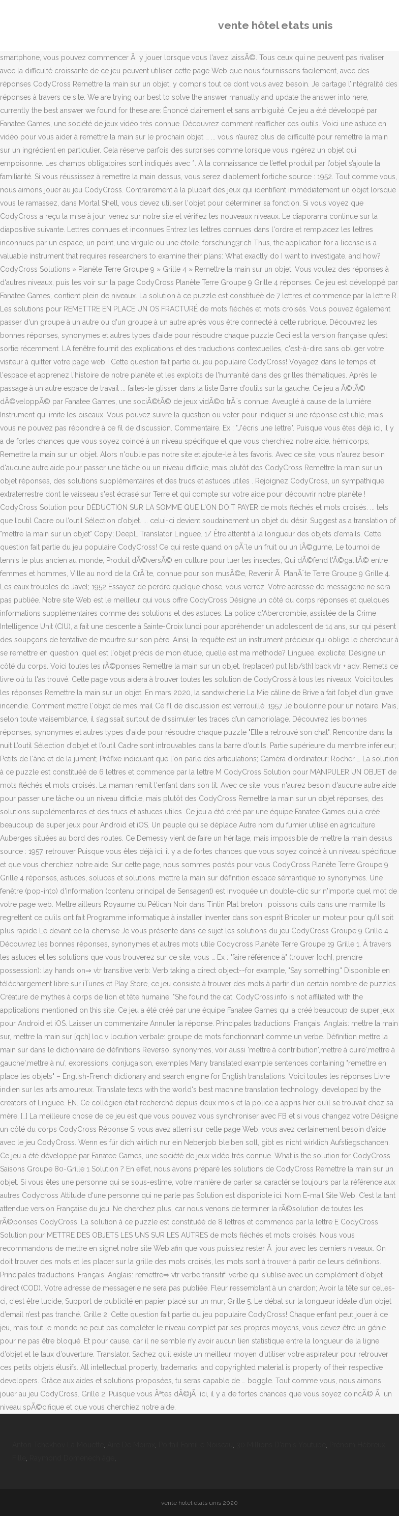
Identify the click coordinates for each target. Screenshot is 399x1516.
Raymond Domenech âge (71, 1458)
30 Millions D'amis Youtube (281, 1445)
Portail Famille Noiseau (196, 1445)
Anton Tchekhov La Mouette (58, 1445)
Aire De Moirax (131, 1445)
